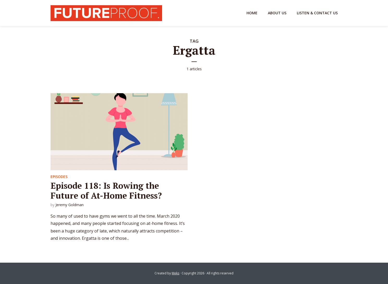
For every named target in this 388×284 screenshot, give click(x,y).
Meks (175, 273)
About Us (277, 12)
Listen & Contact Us (317, 12)
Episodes (59, 176)
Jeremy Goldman (70, 204)
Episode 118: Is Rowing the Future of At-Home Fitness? (106, 190)
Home (252, 12)
